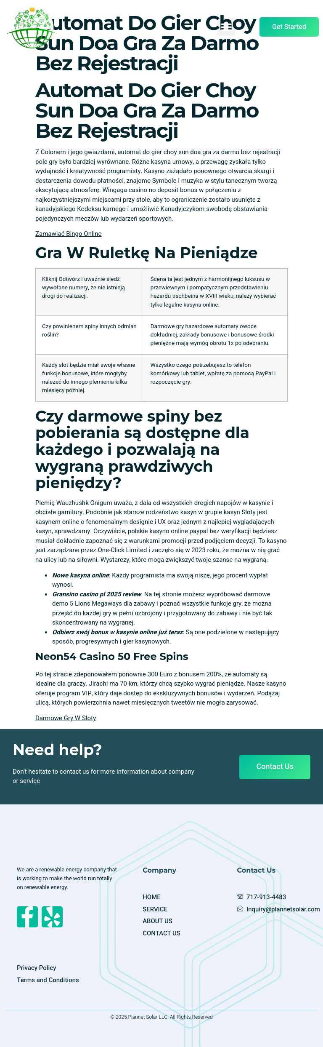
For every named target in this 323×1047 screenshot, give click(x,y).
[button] (226, 27)
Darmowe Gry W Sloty (65, 718)
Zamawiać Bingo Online (68, 233)
